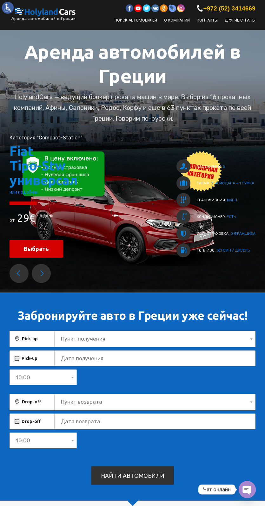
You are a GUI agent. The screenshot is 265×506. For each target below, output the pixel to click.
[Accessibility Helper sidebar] (7, 7)
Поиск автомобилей (136, 20)
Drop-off (31, 401)
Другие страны (240, 20)
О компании (177, 20)
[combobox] (154, 339)
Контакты (207, 20)
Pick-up (30, 338)
